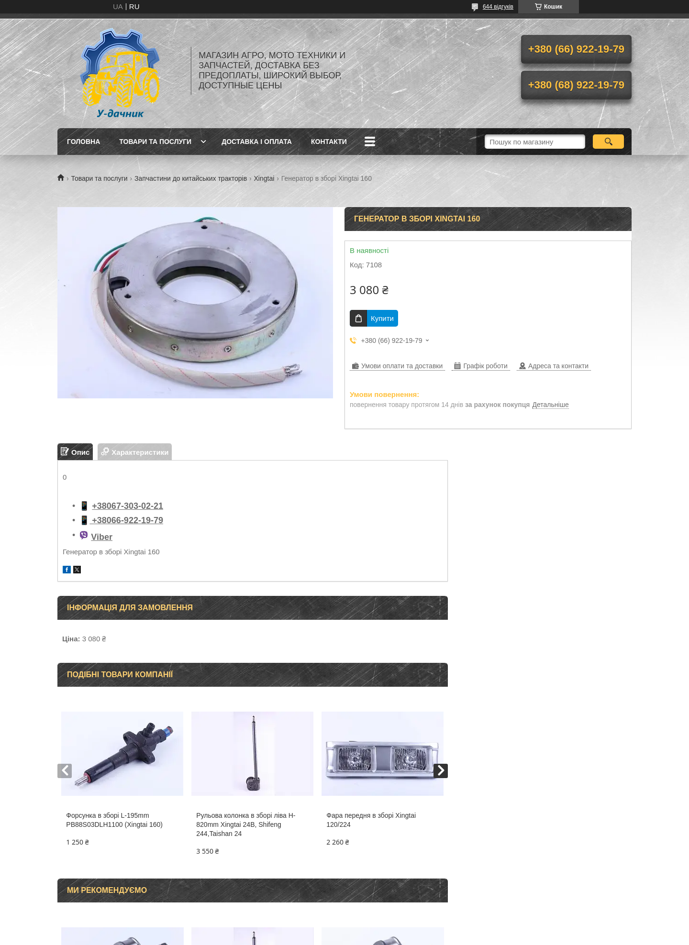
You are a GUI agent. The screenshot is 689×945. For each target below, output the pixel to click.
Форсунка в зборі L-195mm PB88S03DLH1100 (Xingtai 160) (114, 820)
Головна (83, 141)
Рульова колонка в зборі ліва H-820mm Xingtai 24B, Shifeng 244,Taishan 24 (245, 824)
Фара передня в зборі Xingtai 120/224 (371, 820)
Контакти (329, 141)
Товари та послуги (155, 141)
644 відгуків (498, 6)
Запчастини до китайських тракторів (190, 178)
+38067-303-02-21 (127, 506)
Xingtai (264, 178)
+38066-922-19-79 (126, 520)
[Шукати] (608, 141)
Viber (101, 537)
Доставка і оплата (257, 141)
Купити (382, 318)
